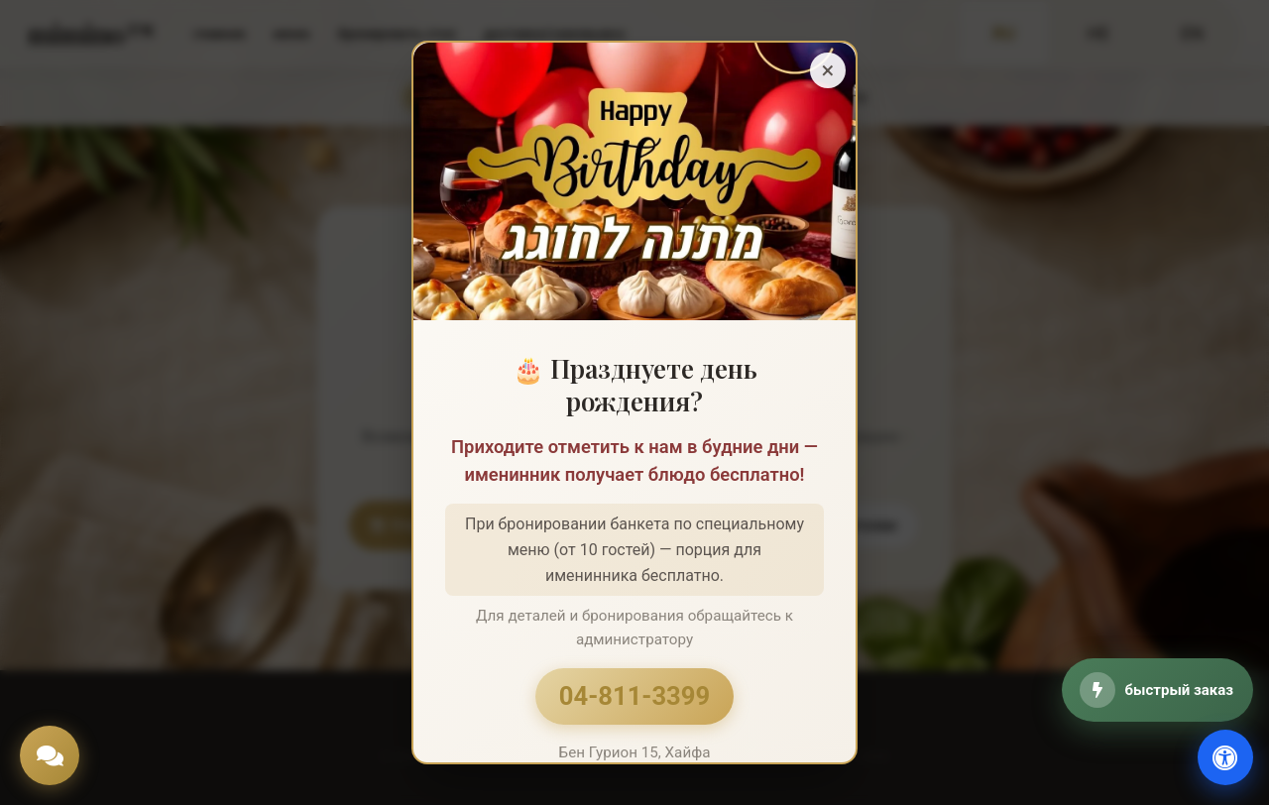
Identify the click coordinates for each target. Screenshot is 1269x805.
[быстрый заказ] (1157, 690)
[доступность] (1225, 757)
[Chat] (49, 755)
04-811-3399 (634, 696)
